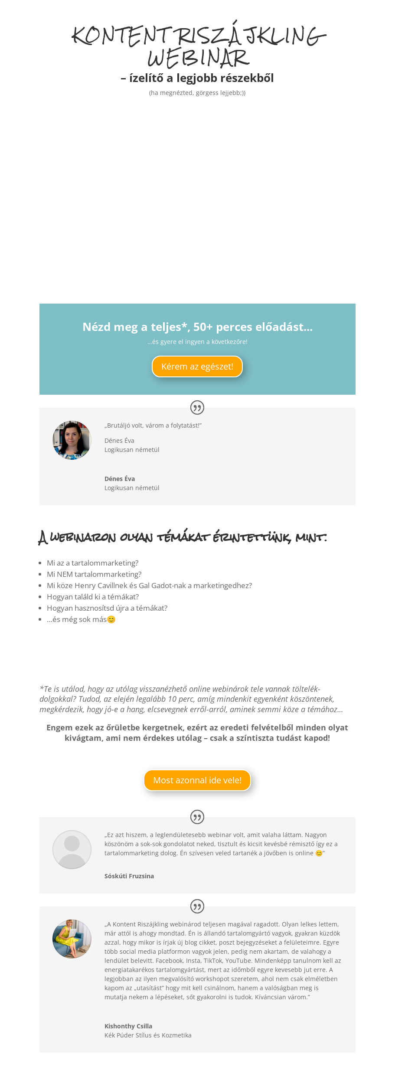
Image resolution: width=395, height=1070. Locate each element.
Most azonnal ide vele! (197, 780)
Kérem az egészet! (197, 366)
